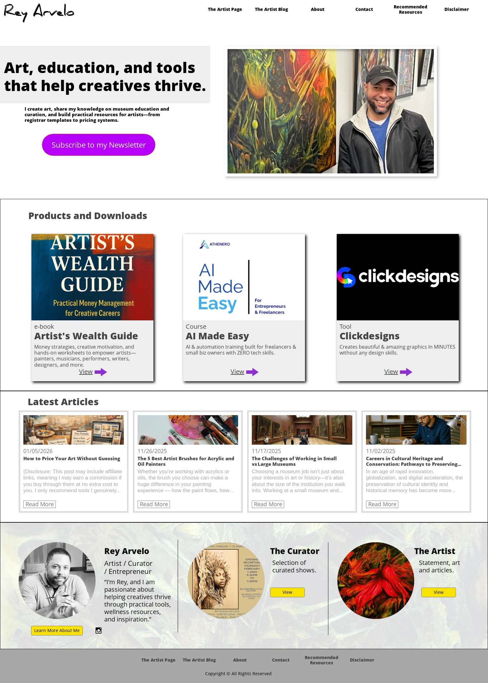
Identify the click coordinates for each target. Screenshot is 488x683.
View (86, 371)
